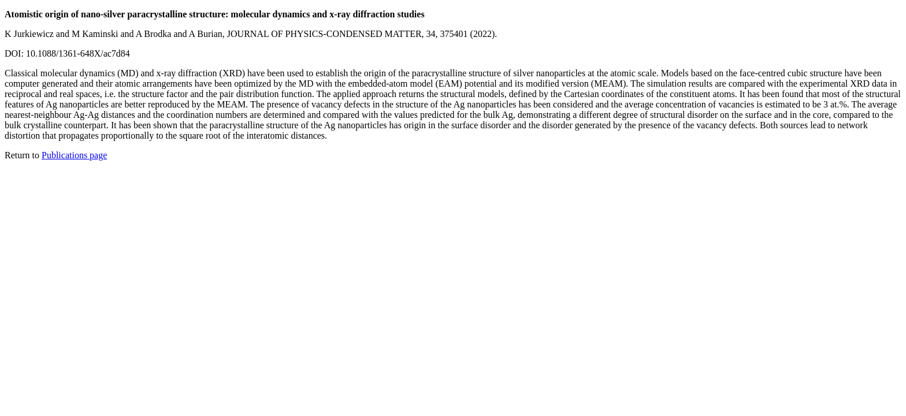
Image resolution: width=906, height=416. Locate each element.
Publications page (74, 155)
